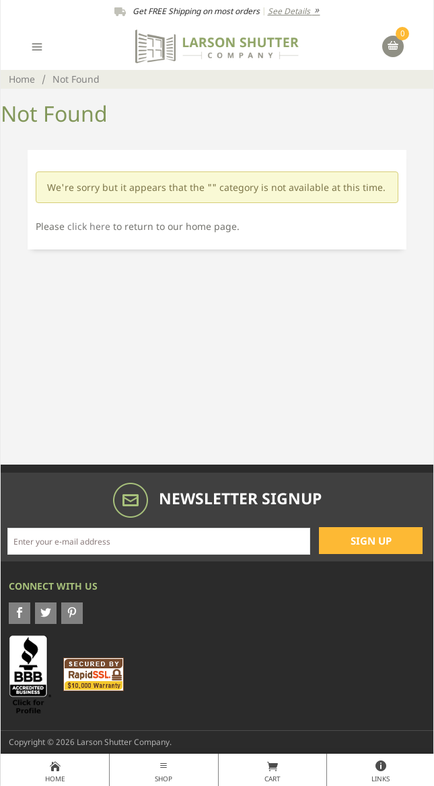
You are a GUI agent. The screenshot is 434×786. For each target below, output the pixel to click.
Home (22, 79)
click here (88, 226)
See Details (294, 11)
